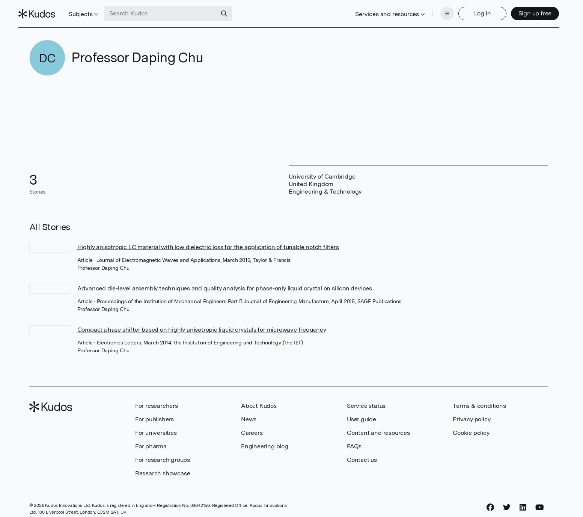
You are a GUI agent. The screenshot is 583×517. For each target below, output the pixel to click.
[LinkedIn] (523, 500)
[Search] (235, 10)
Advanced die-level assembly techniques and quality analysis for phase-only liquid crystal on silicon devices (224, 281)
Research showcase (162, 466)
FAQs (354, 439)
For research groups (162, 453)
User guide (361, 412)
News (248, 412)
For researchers (156, 399)
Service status (366, 399)
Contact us (362, 453)
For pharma (151, 439)
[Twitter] (507, 500)
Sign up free (524, 10)
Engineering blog (264, 439)
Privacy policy (471, 412)
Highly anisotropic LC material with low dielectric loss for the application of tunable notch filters (208, 240)
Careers (252, 426)
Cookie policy (471, 426)
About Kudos (259, 399)
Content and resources (378, 426)
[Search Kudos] (171, 10)
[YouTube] (539, 500)
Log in (471, 10)
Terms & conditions (479, 399)
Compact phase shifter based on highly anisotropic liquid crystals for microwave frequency (201, 322)
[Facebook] (490, 500)
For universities (156, 426)
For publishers (154, 412)
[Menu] (436, 10)
